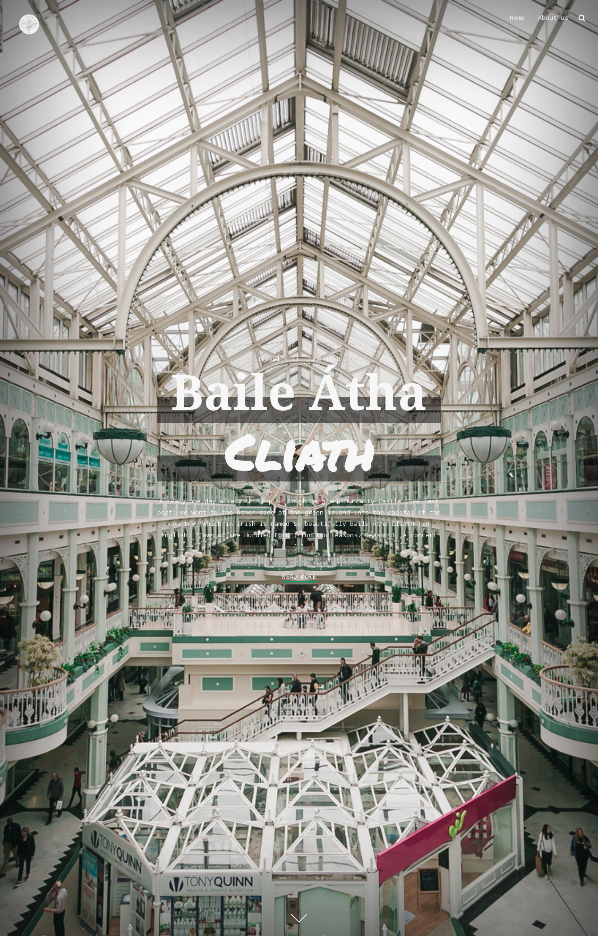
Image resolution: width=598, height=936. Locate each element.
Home (517, 17)
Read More (299, 576)
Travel (268, 358)
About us (553, 17)
